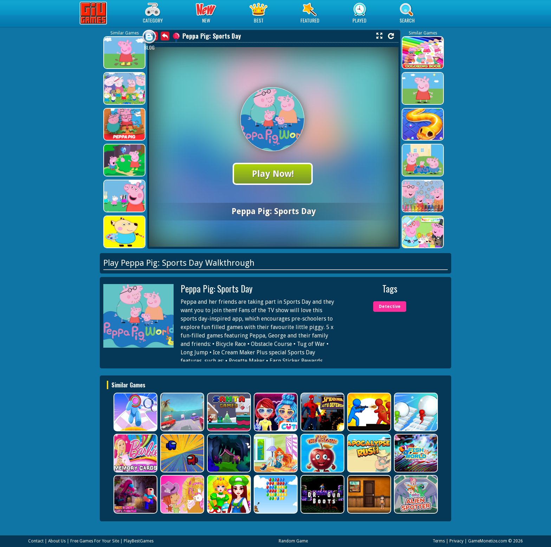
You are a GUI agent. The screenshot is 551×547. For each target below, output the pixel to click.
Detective (390, 306)
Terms (439, 541)
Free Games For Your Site (94, 541)
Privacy (456, 541)
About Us (57, 541)
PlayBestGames (139, 541)
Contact (36, 541)
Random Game (293, 541)
